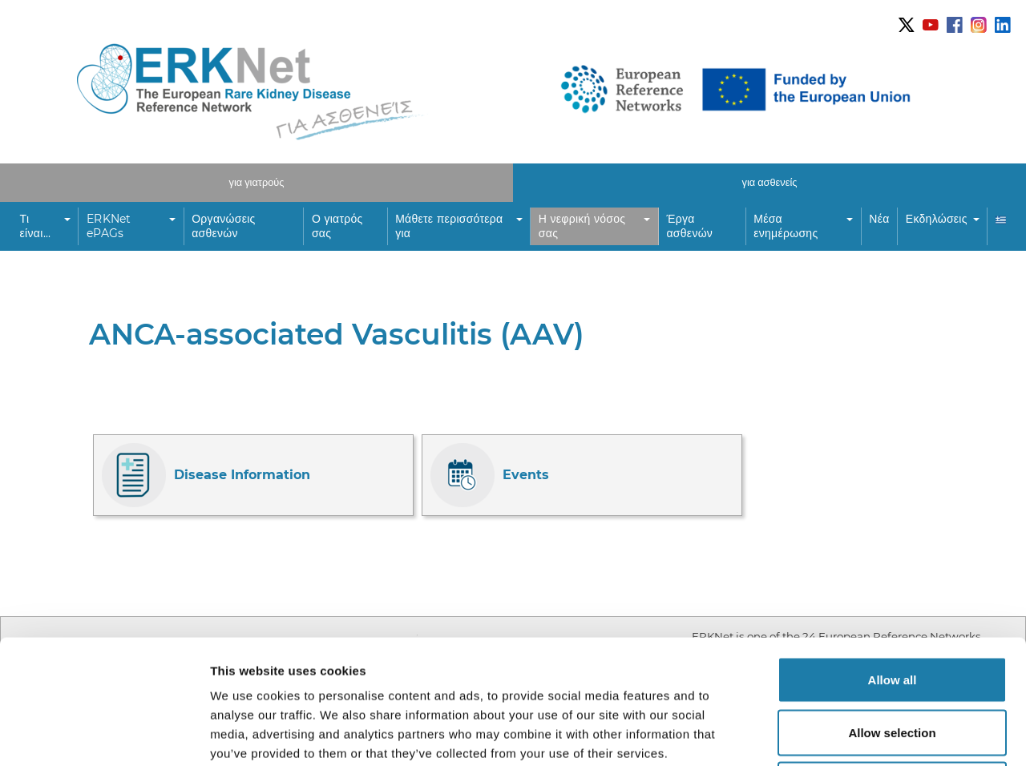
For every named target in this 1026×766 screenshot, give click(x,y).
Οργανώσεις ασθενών (223, 226)
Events (489, 475)
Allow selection (891, 608)
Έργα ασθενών (690, 226)
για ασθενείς (770, 182)
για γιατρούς (257, 182)
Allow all (892, 555)
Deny (892, 660)
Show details (841, 734)
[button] (45, 227)
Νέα (879, 219)
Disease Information (206, 475)
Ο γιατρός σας (337, 226)
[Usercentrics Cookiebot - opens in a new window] (104, 735)
